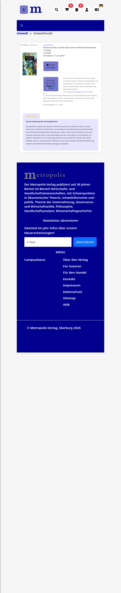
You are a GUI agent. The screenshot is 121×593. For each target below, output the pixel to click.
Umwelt (22, 33)
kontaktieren (78, 92)
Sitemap (69, 298)
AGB (59, 95)
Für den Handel (75, 272)
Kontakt (69, 279)
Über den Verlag (75, 259)
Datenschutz (72, 292)
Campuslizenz (34, 259)
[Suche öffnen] (56, 9)
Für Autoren (72, 266)
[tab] (31, 116)
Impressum (72, 285)
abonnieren (85, 242)
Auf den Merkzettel (50, 66)
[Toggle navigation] (21, 25)
